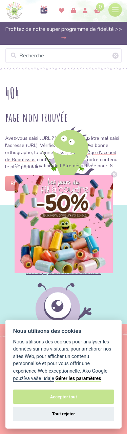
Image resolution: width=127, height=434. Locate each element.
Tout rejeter (63, 413)
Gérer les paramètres (78, 378)
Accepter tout (63, 396)
